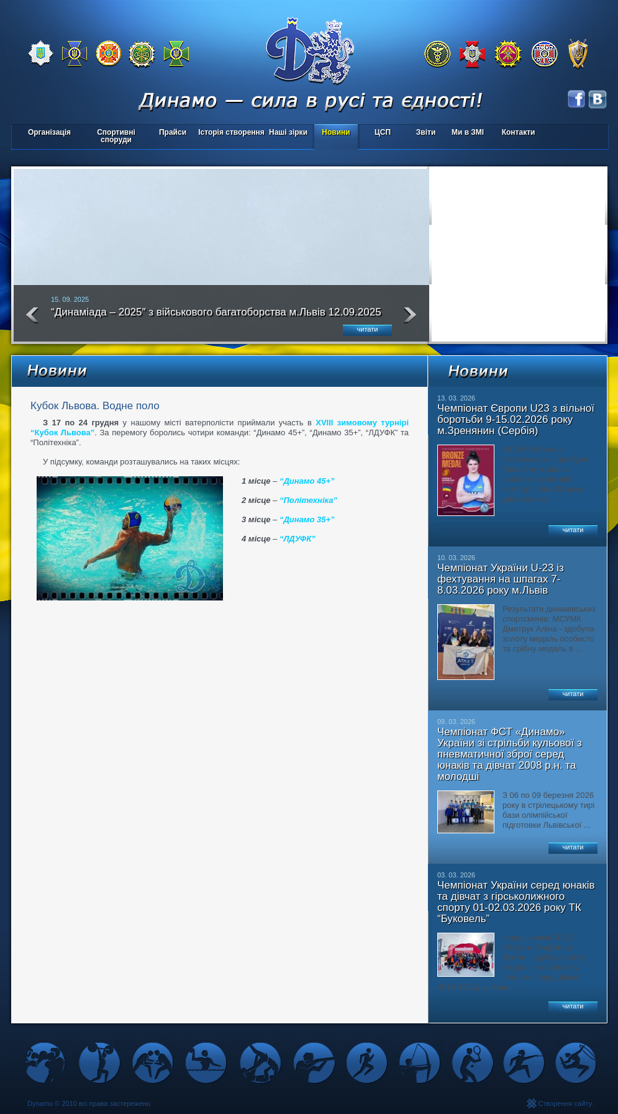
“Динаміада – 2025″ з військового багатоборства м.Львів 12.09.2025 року (216, 317)
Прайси (172, 132)
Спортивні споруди (116, 136)
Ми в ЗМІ (468, 132)
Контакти (518, 132)
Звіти (425, 132)
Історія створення (231, 132)
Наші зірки (286, 133)
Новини (336, 132)
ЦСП (379, 133)
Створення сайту (564, 1103)
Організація (49, 132)
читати (367, 329)
